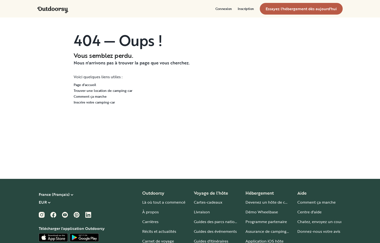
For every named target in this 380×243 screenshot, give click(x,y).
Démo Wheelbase (261, 212)
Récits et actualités (159, 231)
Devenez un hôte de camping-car (275, 202)
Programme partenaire (266, 222)
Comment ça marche (90, 96)
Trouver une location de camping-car (103, 90)
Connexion (223, 8)
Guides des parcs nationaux (219, 222)
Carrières (150, 222)
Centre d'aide (309, 212)
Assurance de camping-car (269, 231)
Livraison (202, 212)
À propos (150, 212)
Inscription (246, 8)
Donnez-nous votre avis (318, 231)
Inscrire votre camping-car (94, 102)
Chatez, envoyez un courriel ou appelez (333, 222)
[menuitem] (223, 8)
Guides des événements (215, 231)
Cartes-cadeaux (208, 202)
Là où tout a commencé (163, 202)
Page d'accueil (85, 84)
